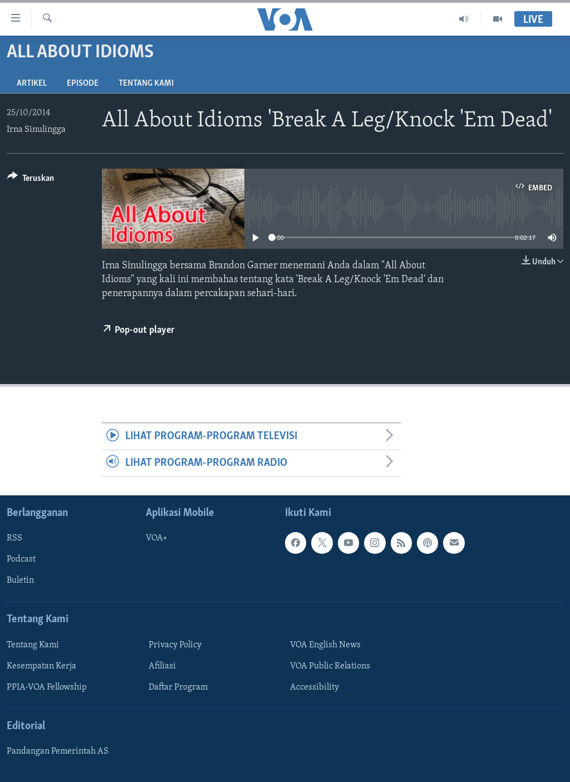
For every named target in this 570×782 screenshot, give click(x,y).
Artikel (32, 83)
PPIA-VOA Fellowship (47, 687)
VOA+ (157, 538)
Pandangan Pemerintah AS (58, 751)
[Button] (30, 180)
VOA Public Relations (330, 666)
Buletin (20, 580)
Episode (83, 83)
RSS (14, 538)
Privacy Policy (175, 645)
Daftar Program (178, 687)
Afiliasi (162, 666)
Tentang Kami (146, 83)
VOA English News (325, 645)
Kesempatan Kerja (41, 666)
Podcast (21, 559)
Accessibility (314, 687)
